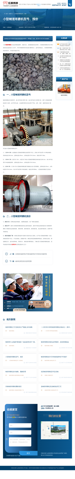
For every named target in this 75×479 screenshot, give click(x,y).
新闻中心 (38, 4)
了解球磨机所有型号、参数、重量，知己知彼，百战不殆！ (65, 52)
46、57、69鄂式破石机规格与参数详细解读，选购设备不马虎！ (65, 64)
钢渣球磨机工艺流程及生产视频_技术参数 (18, 327)
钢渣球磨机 (64, 95)
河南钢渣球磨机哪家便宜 (13, 386)
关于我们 (24, 4)
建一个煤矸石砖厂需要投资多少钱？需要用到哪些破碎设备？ (65, 48)
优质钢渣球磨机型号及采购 (50, 372)
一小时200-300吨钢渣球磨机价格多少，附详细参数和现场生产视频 (56, 327)
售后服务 (43, 4)
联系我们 (48, 4)
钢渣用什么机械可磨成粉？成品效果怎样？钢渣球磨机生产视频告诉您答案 (20, 342)
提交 (28, 453)
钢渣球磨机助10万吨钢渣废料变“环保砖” (54, 357)
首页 (20, 4)
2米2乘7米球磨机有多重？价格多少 (65, 56)
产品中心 (29, 4)
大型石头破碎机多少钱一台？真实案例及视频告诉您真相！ (65, 68)
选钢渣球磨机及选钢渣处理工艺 (51, 386)
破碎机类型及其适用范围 (23, 261)
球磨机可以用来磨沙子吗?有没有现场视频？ (65, 60)
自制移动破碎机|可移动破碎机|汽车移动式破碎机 (31, 254)
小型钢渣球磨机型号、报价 (14, 357)
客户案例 (33, 4)
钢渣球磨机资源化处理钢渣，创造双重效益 (55, 342)
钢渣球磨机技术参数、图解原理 (15, 372)
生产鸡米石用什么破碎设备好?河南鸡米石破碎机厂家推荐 (65, 44)
